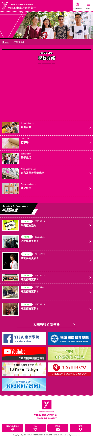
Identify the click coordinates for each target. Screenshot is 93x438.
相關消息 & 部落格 (46, 324)
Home (5, 42)
